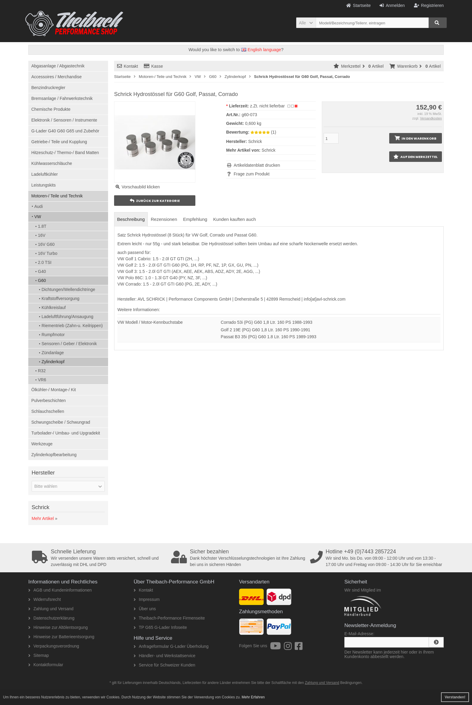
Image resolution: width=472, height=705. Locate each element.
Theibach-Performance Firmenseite (169, 618)
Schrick (268, 150)
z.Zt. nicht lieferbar (267, 106)
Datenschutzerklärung (51, 618)
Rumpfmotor (53, 334)
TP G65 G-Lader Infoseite (160, 627)
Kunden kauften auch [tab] (234, 219)
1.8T (42, 226)
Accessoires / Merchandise (56, 76)
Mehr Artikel (43, 518)
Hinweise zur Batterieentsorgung (61, 636)
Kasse (153, 66)
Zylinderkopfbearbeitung (53, 454)
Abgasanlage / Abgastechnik (58, 65)
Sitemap (38, 655)
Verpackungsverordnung (53, 646)
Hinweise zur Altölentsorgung (58, 627)
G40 (42, 271)
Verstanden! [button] (455, 697)
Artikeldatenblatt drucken (257, 165)
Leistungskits (43, 185)
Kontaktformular (45, 664)
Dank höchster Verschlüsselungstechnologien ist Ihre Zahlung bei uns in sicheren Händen (238, 558)
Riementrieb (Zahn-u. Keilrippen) (72, 325)
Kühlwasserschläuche (51, 163)
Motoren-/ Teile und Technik (57, 195)
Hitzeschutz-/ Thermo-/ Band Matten (65, 152)
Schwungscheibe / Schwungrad (60, 422)
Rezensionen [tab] (164, 219)
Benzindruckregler (48, 87)
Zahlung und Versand (50, 608)
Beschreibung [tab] (131, 219)
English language (261, 49)
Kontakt (127, 66)
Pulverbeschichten (48, 400)
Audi (38, 206)
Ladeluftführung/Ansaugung (67, 316)
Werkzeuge (42, 443)
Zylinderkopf (53, 361)
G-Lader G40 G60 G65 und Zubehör (65, 130)
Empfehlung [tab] (195, 219)
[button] (306, 22)
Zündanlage (53, 352)
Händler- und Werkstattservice (164, 655)
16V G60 (46, 244)
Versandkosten (431, 118)
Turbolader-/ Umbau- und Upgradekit (65, 433)
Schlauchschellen (47, 411)
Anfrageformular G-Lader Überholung (171, 646)
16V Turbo (47, 253)
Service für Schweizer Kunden (164, 665)
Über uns (145, 608)
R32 (42, 370)
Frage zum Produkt (251, 174)
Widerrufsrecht (44, 599)
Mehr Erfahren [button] (253, 697)
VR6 (42, 379)
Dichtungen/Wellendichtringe (68, 289)
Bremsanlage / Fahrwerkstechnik (62, 98)
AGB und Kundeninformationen (60, 590)
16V (41, 235)
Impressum (147, 599)
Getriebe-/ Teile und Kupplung (59, 141)
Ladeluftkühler (44, 174)
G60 (42, 280)
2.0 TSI (44, 262)
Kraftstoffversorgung (60, 298)
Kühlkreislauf (54, 307)
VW (37, 216)
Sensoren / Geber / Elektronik (69, 343)
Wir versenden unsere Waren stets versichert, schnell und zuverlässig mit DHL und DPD (99, 558)
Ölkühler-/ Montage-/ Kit (53, 389)
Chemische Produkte (50, 109)
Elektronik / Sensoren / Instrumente (64, 120)
